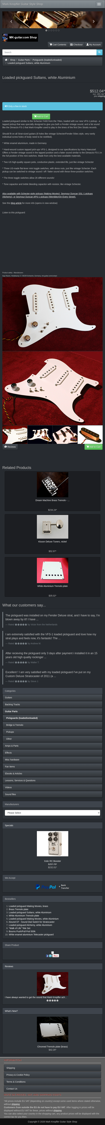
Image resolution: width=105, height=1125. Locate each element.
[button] (9, 19)
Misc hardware (12, 759)
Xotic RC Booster (52, 861)
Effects (8, 752)
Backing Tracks (12, 704)
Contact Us (11, 1088)
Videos (8, 787)
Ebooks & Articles (13, 773)
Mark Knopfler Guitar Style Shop (23, 4)
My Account (93, 44)
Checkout (76, 44)
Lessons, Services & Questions (20, 780)
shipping (101, 96)
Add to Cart (41, 116)
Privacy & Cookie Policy (18, 1075)
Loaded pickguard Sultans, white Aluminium (29, 63)
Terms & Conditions (15, 1082)
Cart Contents (58, 44)
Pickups (9, 732)
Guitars (8, 697)
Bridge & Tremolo (14, 725)
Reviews (10, 447)
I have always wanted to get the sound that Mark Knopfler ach (35, 997)
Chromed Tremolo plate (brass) (52, 1046)
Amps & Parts (12, 746)
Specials (9, 825)
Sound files (10, 794)
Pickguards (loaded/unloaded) (47, 60)
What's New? (11, 1011)
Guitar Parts (24, 60)
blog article (16, 203)
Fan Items (10, 766)
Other (8, 739)
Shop (12, 60)
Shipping (10, 1068)
